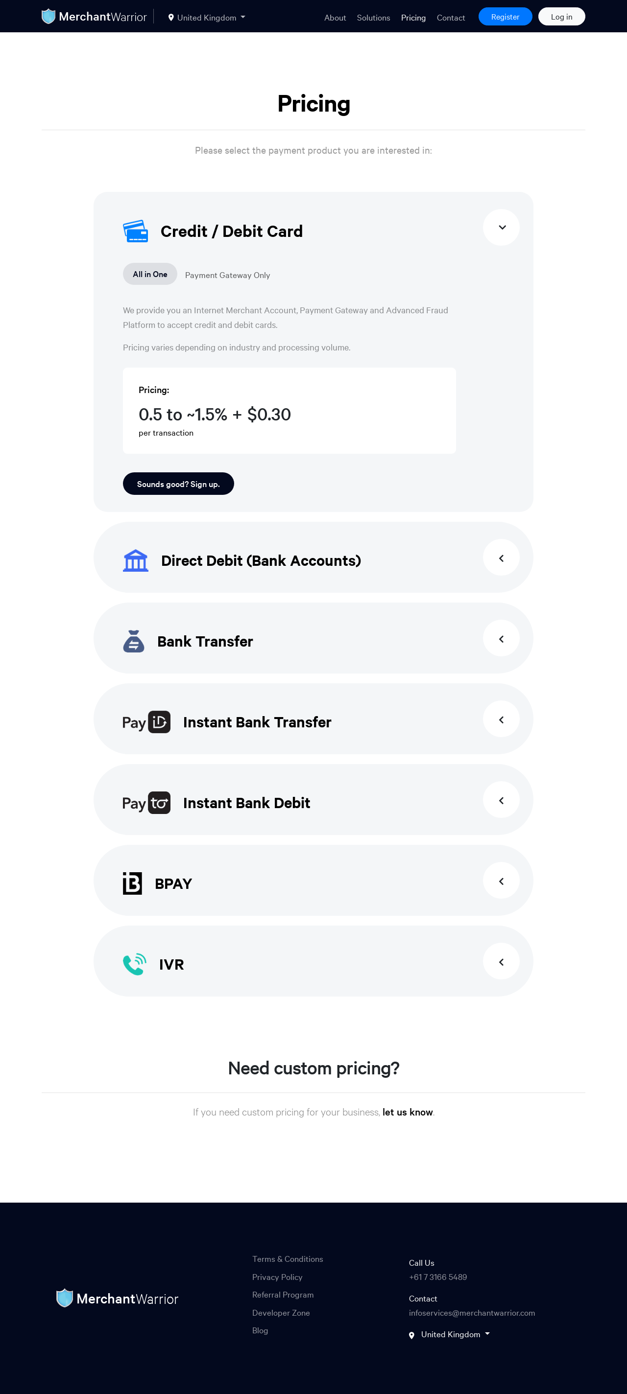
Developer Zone (281, 1312)
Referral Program (283, 1294)
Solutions (373, 17)
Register (505, 16)
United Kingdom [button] (204, 17)
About (335, 17)
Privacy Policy (277, 1276)
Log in (562, 16)
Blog (260, 1329)
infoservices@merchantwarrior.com (472, 1312)
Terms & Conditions (287, 1258)
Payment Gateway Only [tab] (227, 274)
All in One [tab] (150, 273)
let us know (408, 1111)
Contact (451, 17)
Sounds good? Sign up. (178, 483)
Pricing (413, 17)
